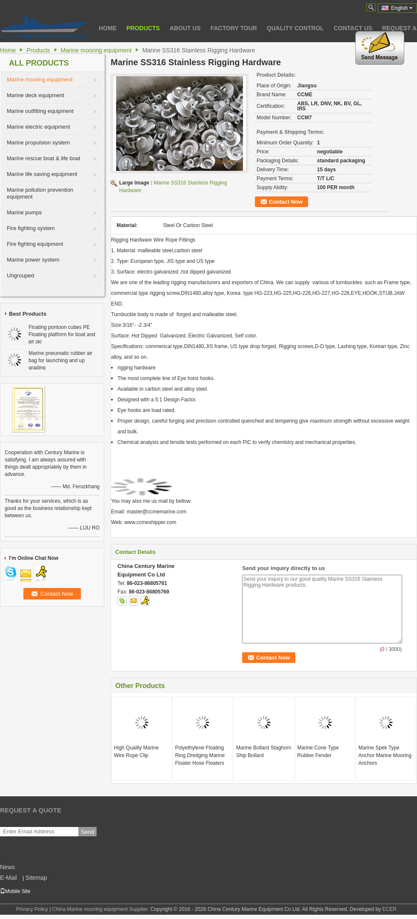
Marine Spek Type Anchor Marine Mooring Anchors (384, 755)
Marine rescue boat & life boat (43, 158)
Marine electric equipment (38, 127)
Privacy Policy (32, 909)
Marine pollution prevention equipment (40, 193)
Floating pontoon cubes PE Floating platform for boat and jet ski (62, 334)
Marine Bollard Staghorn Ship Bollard (263, 751)
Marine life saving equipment (42, 174)
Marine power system (33, 259)
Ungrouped (20, 275)
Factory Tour (234, 28)
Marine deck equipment (35, 95)
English (401, 8)
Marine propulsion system (38, 142)
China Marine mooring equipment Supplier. (101, 909)
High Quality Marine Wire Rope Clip (136, 751)
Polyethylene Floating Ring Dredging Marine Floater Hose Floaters (200, 755)
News (7, 867)
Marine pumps (24, 212)
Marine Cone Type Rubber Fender (318, 751)
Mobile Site (15, 891)
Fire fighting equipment (35, 244)
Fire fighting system (31, 228)
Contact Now (286, 202)
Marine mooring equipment (96, 50)
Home (108, 28)
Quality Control (295, 28)
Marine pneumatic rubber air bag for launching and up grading (60, 360)
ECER (390, 909)
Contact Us (353, 28)
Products (143, 28)
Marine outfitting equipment (40, 111)
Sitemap (36, 877)
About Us (185, 28)
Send (87, 832)
